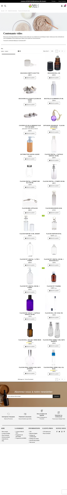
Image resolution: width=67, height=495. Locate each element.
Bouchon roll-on (54, 73)
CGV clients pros (47, 431)
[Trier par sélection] (46, 51)
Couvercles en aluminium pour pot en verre (30, 126)
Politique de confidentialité (32, 436)
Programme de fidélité (21, 438)
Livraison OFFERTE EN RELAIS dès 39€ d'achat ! (33, 1)
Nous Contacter (62, 1)
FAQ (3, 440)
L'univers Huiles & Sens (20, 432)
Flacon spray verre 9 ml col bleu (54, 368)
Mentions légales (33, 433)
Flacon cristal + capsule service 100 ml (54, 155)
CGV (30, 431)
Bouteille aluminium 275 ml (54, 98)
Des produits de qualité (42, 414)
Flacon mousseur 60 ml (54, 208)
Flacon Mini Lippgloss (30, 208)
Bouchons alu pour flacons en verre (30, 99)
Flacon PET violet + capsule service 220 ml (30, 313)
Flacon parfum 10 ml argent (30, 233)
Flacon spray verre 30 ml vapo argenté (30, 368)
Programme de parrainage (19, 435)
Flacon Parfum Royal (54, 233)
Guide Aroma (5, 439)
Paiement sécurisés (25, 416)
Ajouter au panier (30, 77)
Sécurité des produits (34, 440)
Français (54, 1)
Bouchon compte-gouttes (30, 73)
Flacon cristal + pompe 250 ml (54, 181)
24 (52, 51)
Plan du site (32, 442)
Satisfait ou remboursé (58, 416)
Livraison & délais (6, 433)
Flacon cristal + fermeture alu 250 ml (30, 182)
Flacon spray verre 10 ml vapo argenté (54, 340)
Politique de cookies (34, 438)
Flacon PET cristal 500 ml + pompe (30, 286)
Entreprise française (8, 416)
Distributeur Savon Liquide (29, 154)
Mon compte (5, 431)
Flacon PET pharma (54, 286)
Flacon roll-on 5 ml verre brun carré (30, 340)
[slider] (1, 54)
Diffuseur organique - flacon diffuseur (53, 126)
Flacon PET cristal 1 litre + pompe (30, 260)
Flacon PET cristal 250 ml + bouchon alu (54, 260)
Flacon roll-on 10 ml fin (54, 313)
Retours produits (6, 437)
